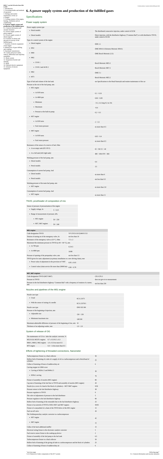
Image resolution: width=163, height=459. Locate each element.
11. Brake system (9, 58)
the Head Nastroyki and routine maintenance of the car (127, 81)
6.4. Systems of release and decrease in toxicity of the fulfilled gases (12, 40)
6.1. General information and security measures (12, 29)
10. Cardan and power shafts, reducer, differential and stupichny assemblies (14, 54)
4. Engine (6, 17)
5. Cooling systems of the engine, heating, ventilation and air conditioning (14, 21)
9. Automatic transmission (11, 51)
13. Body (6, 63)
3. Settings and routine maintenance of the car (10, 14)
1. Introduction (8, 8)
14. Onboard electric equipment (13, 65)
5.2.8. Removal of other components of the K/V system (43, 454)
